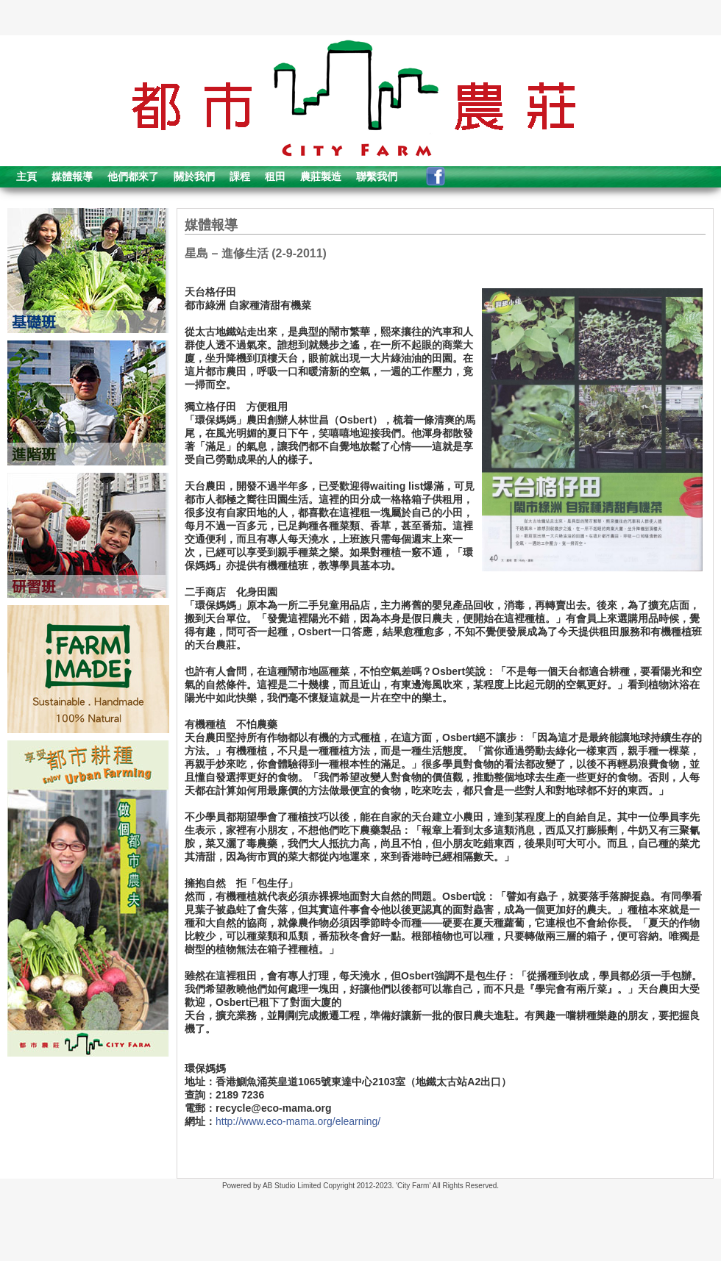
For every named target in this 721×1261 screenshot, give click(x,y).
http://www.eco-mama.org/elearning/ (298, 1121)
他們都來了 (133, 176)
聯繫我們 (376, 176)
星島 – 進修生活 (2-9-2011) (256, 253)
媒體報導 (72, 176)
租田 (275, 176)
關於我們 (194, 176)
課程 (240, 176)
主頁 (26, 176)
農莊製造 (320, 176)
